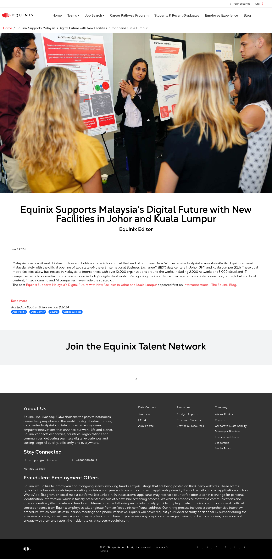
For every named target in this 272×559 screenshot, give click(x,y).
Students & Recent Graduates (176, 15)
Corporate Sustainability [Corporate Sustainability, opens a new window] (231, 426)
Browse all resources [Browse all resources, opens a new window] (190, 426)
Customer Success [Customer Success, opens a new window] (189, 420)
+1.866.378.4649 (84, 460)
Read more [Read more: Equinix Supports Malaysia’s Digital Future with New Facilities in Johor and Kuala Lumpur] (21, 301)
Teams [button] (72, 15)
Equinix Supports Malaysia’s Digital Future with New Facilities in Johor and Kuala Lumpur (91, 285)
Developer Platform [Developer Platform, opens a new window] (228, 431)
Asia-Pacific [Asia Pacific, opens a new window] (145, 426)
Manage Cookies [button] (34, 468)
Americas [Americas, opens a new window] (144, 414)
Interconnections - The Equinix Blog (210, 285)
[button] (259, 4)
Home (57, 15)
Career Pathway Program (129, 15)
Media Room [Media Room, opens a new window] (223, 448)
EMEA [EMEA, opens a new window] (142, 420)
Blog (247, 15)
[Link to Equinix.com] (18, 15)
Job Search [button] (93, 15)
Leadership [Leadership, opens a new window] (222, 443)
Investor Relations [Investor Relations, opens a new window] (227, 437)
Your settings (240, 3)
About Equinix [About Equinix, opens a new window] (224, 414)
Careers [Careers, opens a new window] (220, 420)
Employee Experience (221, 15)
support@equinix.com (41, 460)
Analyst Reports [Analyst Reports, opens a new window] (187, 414)
